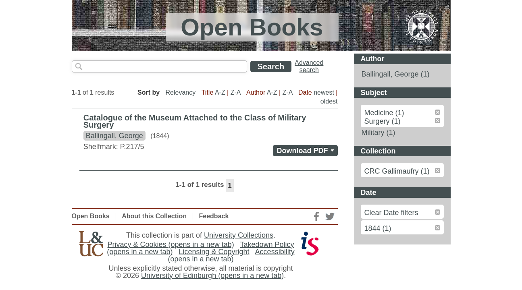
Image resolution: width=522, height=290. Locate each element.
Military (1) (378, 132)
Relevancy (181, 92)
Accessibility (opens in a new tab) (231, 255)
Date (368, 192)
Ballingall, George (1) (396, 74)
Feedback (214, 216)
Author (373, 59)
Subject (374, 93)
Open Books (91, 216)
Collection (378, 151)
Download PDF (307, 151)
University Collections (238, 235)
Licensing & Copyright (214, 252)
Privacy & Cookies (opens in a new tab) (171, 244)
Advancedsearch (309, 66)
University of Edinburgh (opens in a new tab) (212, 275)
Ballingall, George (114, 136)
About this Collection (154, 216)
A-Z (220, 92)
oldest (329, 101)
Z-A (236, 92)
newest (324, 92)
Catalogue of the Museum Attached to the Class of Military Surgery (194, 121)
